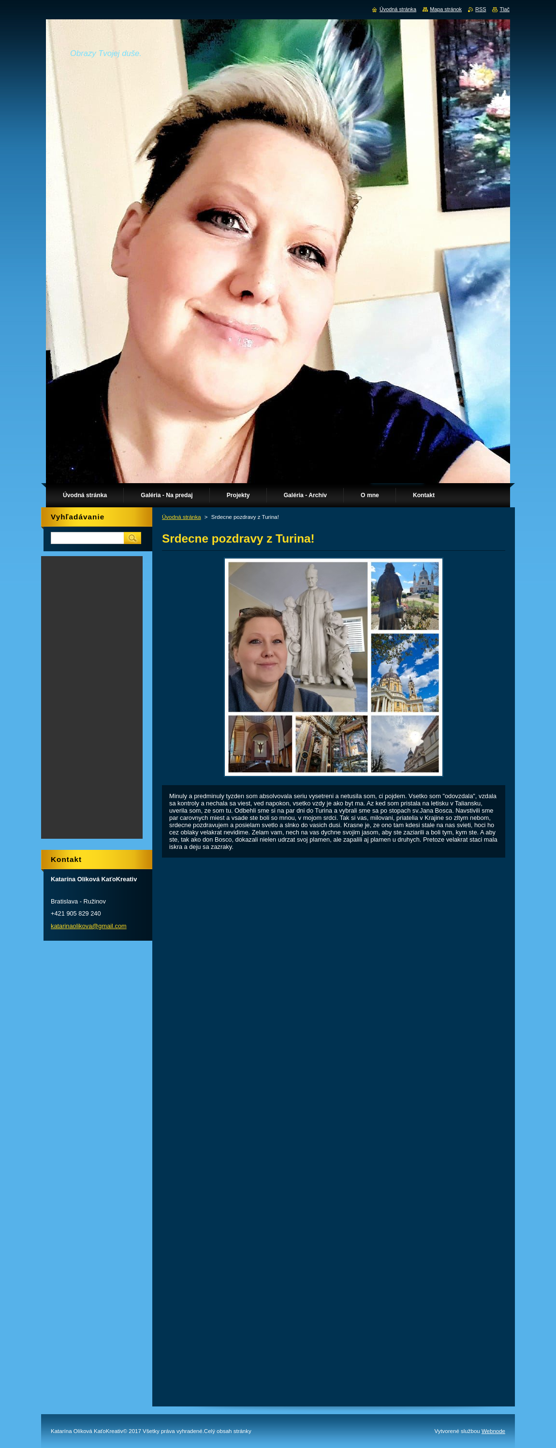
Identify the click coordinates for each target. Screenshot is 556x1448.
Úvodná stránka (181, 517)
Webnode (493, 1431)
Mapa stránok (446, 9)
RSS (480, 9)
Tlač (504, 9)
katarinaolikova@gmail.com (89, 926)
